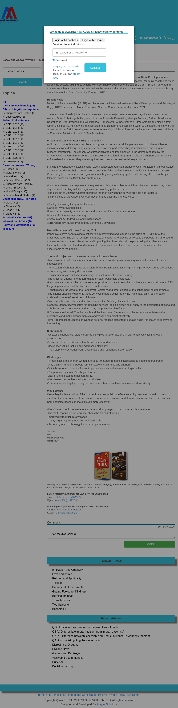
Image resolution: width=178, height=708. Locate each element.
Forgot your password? (67, 66)
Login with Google (93, 40)
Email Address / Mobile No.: (71, 44)
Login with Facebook (67, 40)
